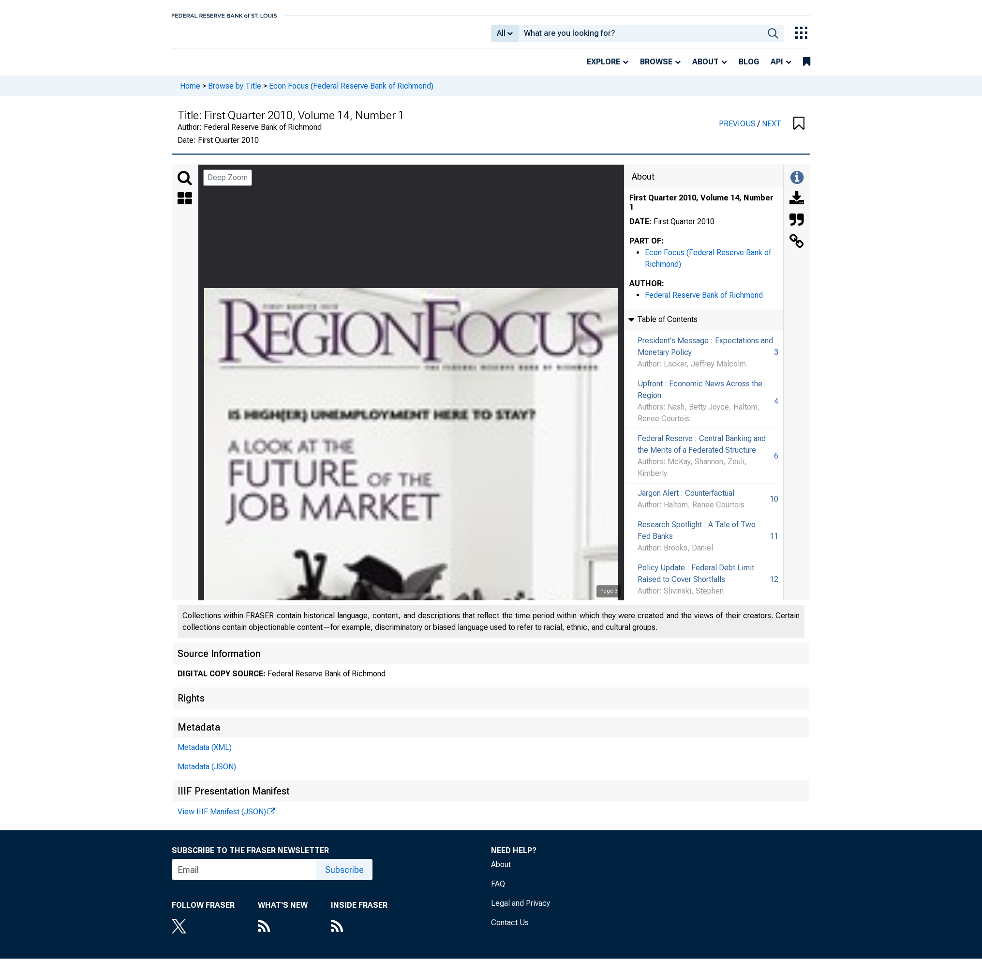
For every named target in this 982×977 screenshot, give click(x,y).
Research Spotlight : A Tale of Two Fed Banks (697, 537)
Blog (749, 68)
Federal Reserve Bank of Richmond (704, 301)
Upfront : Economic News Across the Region (700, 396)
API (777, 68)
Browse (656, 68)
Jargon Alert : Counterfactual (686, 499)
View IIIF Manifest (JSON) (222, 818)
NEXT (771, 130)
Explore (603, 68)
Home (190, 92)
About (705, 68)
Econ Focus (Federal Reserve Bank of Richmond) (351, 92)
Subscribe (344, 876)
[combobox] (640, 37)
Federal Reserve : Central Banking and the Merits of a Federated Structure (702, 451)
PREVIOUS (738, 130)
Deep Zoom (228, 184)
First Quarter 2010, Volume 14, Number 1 (701, 209)
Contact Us (510, 929)
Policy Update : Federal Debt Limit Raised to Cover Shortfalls (696, 580)
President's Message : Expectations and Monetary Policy (705, 353)
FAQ (498, 890)
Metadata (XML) (205, 754)
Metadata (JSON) (207, 773)
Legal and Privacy (520, 910)
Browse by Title (234, 92)
